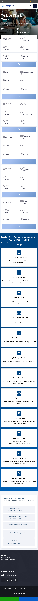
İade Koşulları (16, 593)
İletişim (23, 593)
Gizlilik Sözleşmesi (17, 591)
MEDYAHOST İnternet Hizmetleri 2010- (13, 589)
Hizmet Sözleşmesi (28, 591)
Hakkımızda (8, 591)
